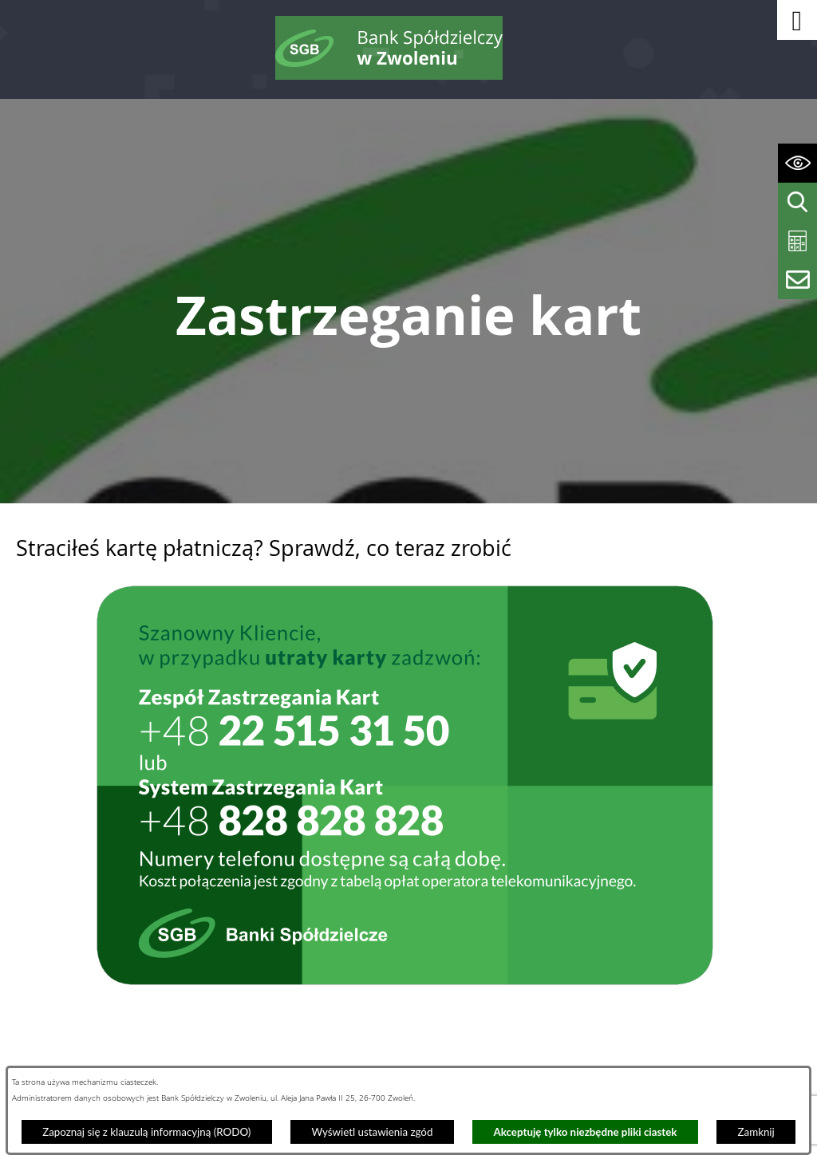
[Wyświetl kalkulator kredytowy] (797, 241)
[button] (797, 20)
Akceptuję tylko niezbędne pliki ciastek (585, 1131)
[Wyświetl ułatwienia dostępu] (797, 163)
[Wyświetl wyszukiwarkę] (797, 202)
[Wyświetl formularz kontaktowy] (797, 279)
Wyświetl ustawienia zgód (371, 1131)
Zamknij (756, 1131)
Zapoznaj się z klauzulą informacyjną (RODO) (146, 1131)
